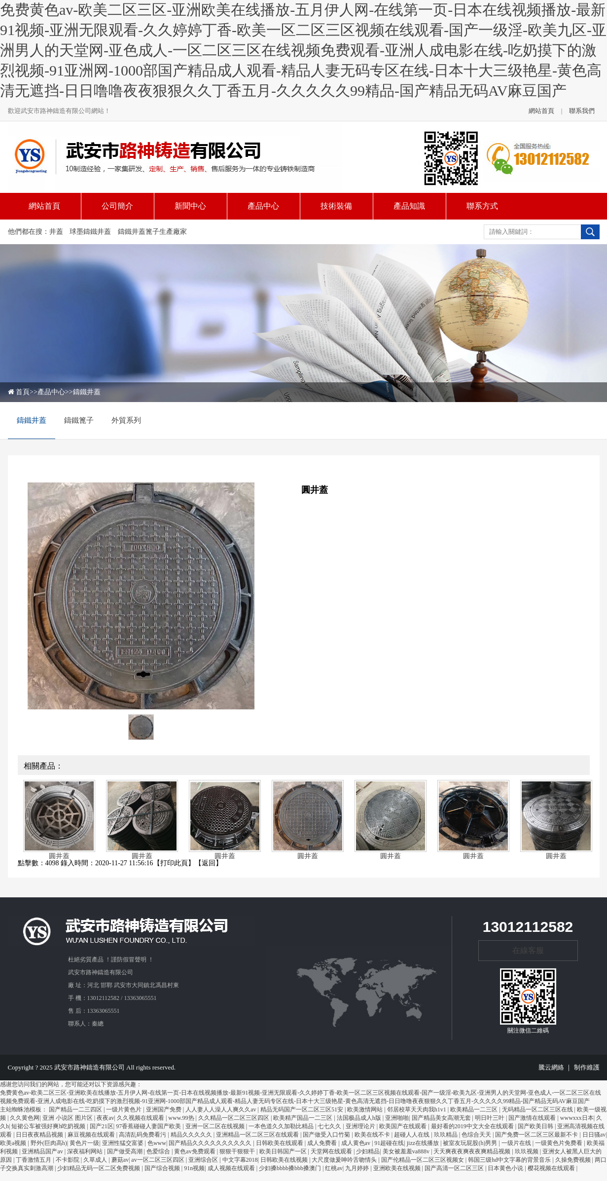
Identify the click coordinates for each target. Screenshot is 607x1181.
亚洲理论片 (361, 1126)
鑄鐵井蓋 (87, 392)
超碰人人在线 (412, 1134)
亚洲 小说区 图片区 (68, 1117)
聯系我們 (582, 110)
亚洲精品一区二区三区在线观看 (258, 1134)
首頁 (23, 392)
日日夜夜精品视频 (40, 1134)
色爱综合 (159, 1151)
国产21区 (101, 1126)
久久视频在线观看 (141, 1117)
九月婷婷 (357, 1168)
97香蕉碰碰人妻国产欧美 (149, 1126)
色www (156, 1143)
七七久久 (330, 1126)
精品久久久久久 (192, 1134)
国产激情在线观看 (532, 1117)
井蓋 (56, 231)
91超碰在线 (389, 1143)
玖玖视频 (527, 1151)
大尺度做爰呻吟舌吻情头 (345, 1159)
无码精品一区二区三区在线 (538, 1109)
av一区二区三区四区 (158, 1159)
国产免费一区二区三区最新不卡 (537, 1134)
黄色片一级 (84, 1143)
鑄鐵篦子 (79, 420)
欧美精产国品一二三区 (303, 1117)
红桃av (333, 1168)
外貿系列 (126, 420)
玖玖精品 (446, 1134)
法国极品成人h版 (360, 1117)
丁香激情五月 (34, 1159)
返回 (208, 863)
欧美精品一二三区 (474, 1109)
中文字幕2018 (240, 1159)
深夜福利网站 (85, 1151)
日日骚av (594, 1134)
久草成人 (95, 1159)
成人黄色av (356, 1143)
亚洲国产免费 (164, 1109)
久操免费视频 (573, 1159)
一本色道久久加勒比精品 (282, 1126)
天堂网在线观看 (332, 1151)
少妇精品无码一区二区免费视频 (99, 1168)
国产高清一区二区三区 (455, 1168)
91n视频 (194, 1168)
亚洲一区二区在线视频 (215, 1126)
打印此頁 (174, 863)
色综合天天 (477, 1134)
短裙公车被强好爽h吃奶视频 (49, 1126)
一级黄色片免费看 (559, 1143)
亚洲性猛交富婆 (123, 1143)
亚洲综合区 (203, 1159)
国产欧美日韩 (536, 1126)
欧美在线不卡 (373, 1134)
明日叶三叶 (490, 1117)
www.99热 (181, 1117)
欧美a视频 (14, 1143)
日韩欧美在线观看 (280, 1143)
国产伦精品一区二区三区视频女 (423, 1159)
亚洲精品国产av (43, 1151)
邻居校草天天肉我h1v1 (417, 1109)
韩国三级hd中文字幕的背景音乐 (510, 1159)
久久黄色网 (24, 1117)
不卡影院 (68, 1159)
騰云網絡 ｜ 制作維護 (569, 1067)
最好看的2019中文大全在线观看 (473, 1126)
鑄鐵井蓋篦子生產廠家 (152, 231)
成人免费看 (322, 1143)
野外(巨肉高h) (49, 1143)
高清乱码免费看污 (143, 1134)
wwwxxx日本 (577, 1117)
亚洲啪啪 (397, 1117)
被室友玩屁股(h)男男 (471, 1143)
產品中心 (51, 392)
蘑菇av (120, 1159)
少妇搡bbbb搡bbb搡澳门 (290, 1168)
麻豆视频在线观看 (92, 1134)
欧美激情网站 (365, 1109)
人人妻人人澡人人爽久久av (221, 1109)
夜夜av (105, 1117)
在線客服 (528, 950)
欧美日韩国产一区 (283, 1151)
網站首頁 (541, 110)
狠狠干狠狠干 (237, 1151)
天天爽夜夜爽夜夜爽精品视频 (472, 1151)
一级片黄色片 (124, 1109)
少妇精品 (368, 1151)
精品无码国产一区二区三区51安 (302, 1109)
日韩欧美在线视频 (284, 1159)
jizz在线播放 (423, 1143)
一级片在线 (517, 1143)
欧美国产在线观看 (403, 1126)
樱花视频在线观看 (552, 1168)
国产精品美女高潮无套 (442, 1117)
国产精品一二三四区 (76, 1109)
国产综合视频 (162, 1168)
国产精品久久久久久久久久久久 (211, 1143)
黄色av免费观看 (195, 1151)
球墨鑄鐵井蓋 (90, 231)
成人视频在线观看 (232, 1168)
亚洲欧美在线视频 (397, 1168)
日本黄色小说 (506, 1168)
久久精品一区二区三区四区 (234, 1117)
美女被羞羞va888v (407, 1151)
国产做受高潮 (125, 1151)
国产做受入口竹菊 (327, 1134)
